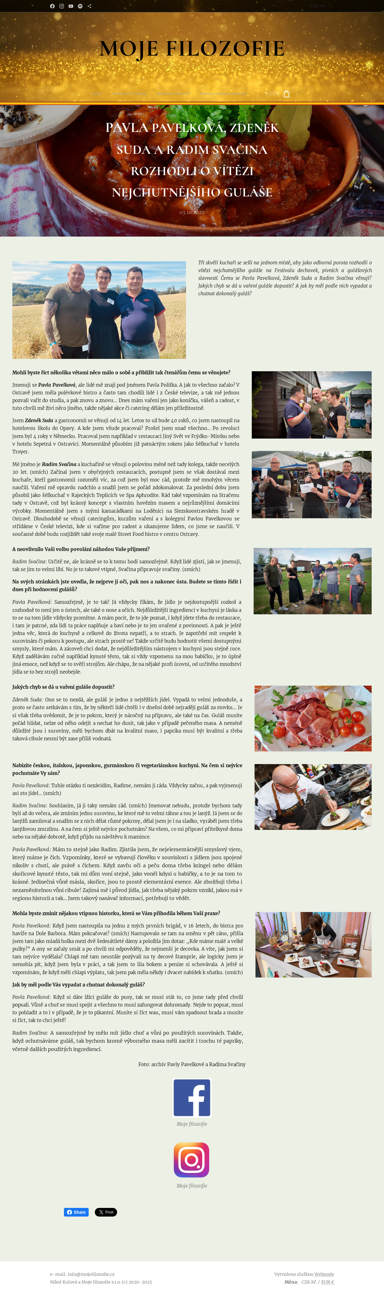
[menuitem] (156, 94)
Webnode (324, 1274)
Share (76, 1212)
